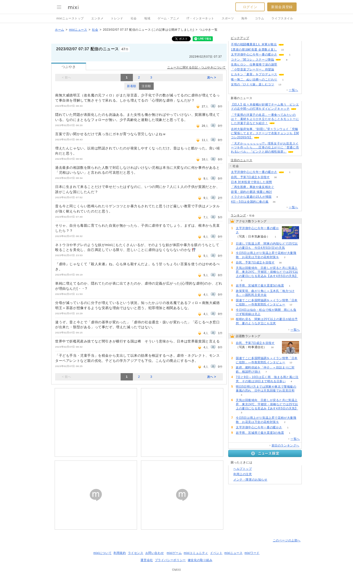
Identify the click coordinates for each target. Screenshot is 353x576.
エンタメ (97, 18)
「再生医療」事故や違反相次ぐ (252, 187)
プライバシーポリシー (170, 560)
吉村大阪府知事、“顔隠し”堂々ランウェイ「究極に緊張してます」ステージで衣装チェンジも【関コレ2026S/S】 (265, 133)
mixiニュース (78, 29)
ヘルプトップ (242, 469)
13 (279, 84)
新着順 (131, 86)
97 (277, 192)
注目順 (146, 86)
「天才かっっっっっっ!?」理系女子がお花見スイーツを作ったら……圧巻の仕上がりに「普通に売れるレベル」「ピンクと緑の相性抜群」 (265, 148)
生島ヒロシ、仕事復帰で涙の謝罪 (254, 64)
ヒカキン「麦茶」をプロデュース (254, 74)
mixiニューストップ (70, 18)
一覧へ (293, 90)
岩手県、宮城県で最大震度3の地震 (260, 285)
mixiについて (102, 553)
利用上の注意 (242, 474)
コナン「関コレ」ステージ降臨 (252, 59)
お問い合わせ (154, 553)
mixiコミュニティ (196, 553)
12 (291, 304)
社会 (134, 18)
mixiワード (252, 553)
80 (277, 182)
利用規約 (119, 553)
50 (289, 44)
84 (282, 64)
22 (282, 49)
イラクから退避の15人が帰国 (251, 196)
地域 (147, 18)
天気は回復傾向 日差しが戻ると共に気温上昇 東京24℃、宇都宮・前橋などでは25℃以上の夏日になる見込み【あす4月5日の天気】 (267, 272)
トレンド (117, 18)
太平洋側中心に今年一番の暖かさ (254, 54)
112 (280, 69)
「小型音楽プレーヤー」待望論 (252, 69)
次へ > (211, 77)
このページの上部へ (287, 540)
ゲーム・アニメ (168, 18)
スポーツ (228, 18)
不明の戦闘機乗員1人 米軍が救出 (254, 44)
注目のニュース (241, 160)
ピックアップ (240, 38)
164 (280, 187)
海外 (244, 18)
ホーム (59, 29)
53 (289, 74)
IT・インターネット (200, 18)
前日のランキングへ (285, 445)
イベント (216, 553)
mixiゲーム (174, 553)
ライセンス (135, 553)
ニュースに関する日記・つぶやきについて (196, 67)
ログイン (250, 7)
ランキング (238, 215)
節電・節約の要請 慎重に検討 (251, 192)
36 (274, 201)
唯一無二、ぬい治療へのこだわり (254, 79)
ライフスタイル (282, 18)
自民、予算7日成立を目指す (250, 177)
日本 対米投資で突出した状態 (251, 182)
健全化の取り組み (200, 560)
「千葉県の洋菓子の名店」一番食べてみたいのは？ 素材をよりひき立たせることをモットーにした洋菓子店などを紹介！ (265, 119)
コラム (259, 18)
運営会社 (146, 560)
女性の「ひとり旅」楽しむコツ (252, 84)
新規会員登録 (282, 7)
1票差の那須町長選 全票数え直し (254, 49)
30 (275, 177)
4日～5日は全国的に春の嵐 (249, 201)
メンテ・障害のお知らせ (250, 479)
